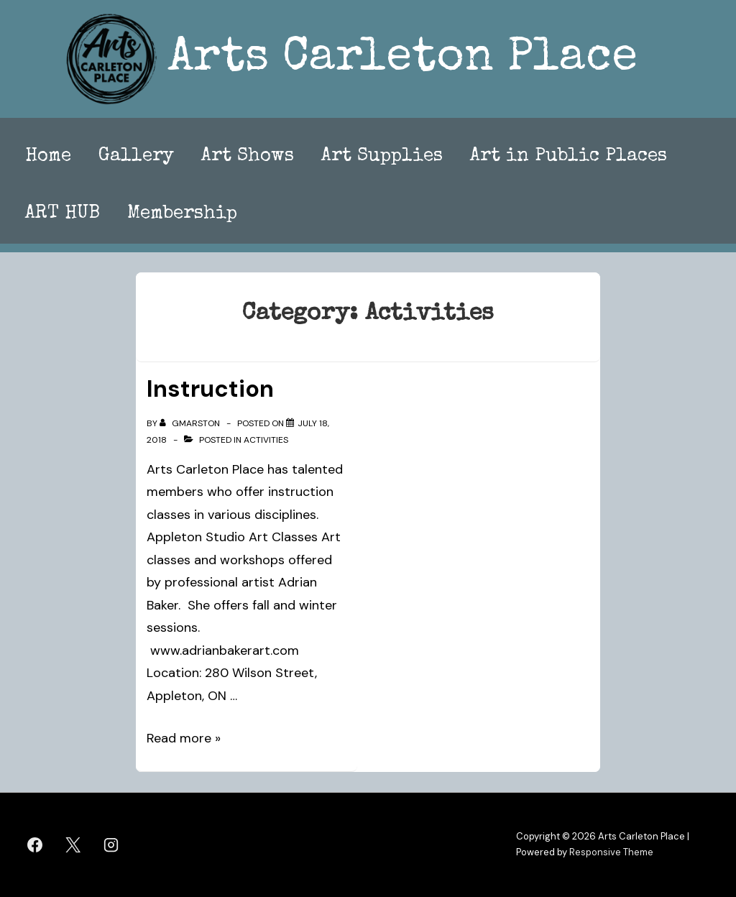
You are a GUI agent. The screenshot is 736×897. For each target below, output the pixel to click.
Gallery (136, 156)
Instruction (210, 389)
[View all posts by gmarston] (191, 423)
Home (48, 156)
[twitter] (73, 844)
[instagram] (111, 844)
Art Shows (247, 156)
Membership (182, 214)
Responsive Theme (611, 852)
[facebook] (35, 844)
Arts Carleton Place (402, 59)
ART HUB (62, 214)
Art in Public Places (568, 156)
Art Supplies (382, 156)
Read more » (184, 738)
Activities (266, 440)
